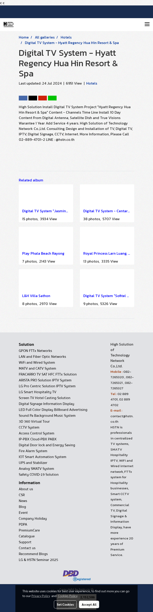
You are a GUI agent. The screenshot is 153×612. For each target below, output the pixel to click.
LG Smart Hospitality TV (37, 392)
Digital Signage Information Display (46, 404)
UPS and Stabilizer (33, 463)
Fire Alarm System (33, 451)
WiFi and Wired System (37, 363)
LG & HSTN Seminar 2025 (38, 560)
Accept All (89, 604)
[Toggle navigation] (147, 24)
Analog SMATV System (36, 469)
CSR (22, 495)
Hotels (91, 83)
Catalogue (27, 536)
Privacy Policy (40, 596)
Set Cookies (65, 604)
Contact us (27, 548)
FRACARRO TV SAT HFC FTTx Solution (48, 374)
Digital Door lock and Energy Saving (47, 445)
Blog (22, 507)
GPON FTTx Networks (35, 351)
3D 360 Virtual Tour (34, 421)
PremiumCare (29, 530)
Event (23, 513)
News (23, 501)
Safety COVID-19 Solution (39, 475)
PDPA (23, 524)
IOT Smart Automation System (42, 457)
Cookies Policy (67, 596)
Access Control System (36, 433)
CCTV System (29, 427)
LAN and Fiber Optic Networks (42, 357)
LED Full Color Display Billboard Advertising (53, 410)
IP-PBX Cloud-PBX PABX (38, 439)
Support (25, 542)
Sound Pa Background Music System (47, 416)
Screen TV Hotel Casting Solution (44, 398)
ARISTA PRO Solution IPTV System (45, 380)
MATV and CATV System (37, 368)
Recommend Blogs (33, 554)
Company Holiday (33, 519)
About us (26, 489)
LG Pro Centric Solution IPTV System (47, 386)
